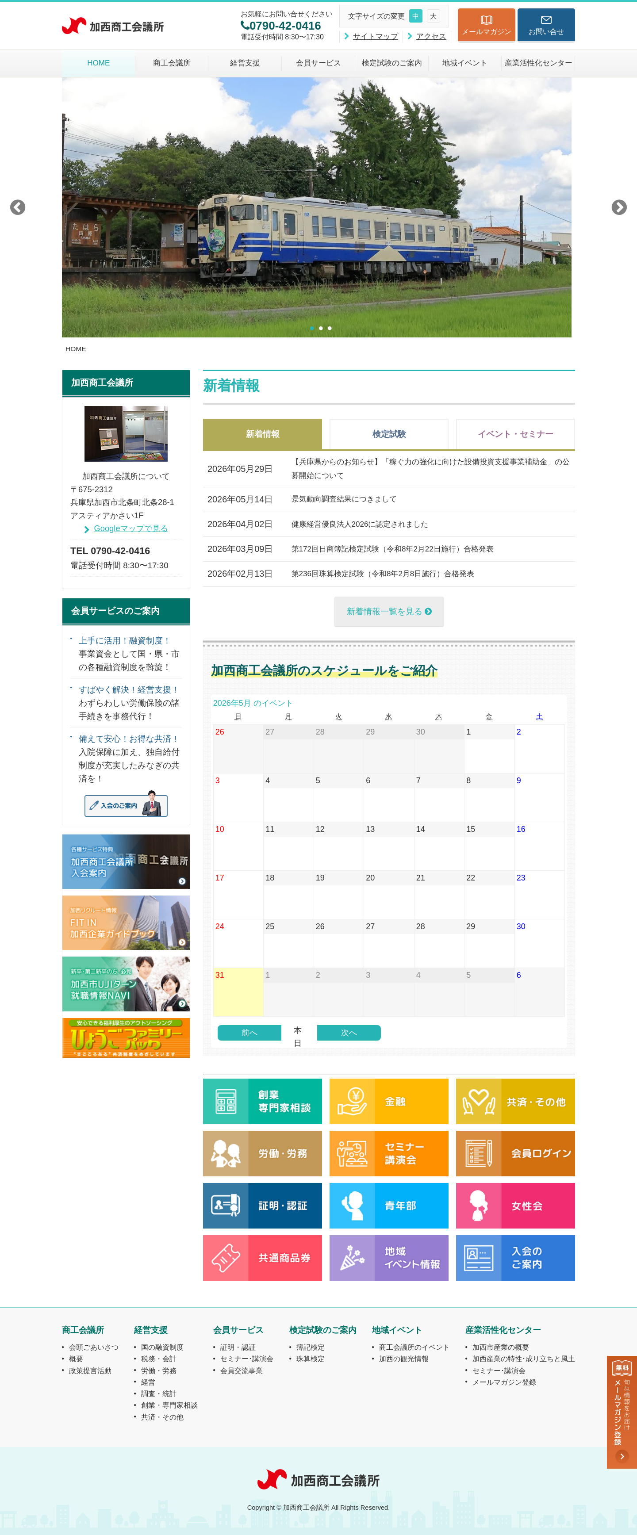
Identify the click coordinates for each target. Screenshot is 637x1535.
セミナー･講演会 (246, 1359)
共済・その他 (162, 1417)
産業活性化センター (538, 63)
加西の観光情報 (404, 1359)
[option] (318, 207)
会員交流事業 (241, 1370)
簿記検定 (310, 1347)
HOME (98, 63)
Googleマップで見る (131, 528)
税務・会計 (159, 1359)
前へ (249, 1032)
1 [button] (311, 328)
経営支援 (245, 63)
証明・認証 (238, 1347)
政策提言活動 (90, 1370)
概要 (76, 1359)
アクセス (431, 36)
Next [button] (619, 207)
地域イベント (464, 63)
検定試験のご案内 (392, 63)
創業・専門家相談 (169, 1405)
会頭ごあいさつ (94, 1347)
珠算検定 (310, 1359)
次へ (349, 1032)
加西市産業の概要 (500, 1347)
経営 (148, 1382)
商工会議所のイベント (414, 1347)
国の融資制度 (162, 1347)
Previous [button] (18, 207)
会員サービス (318, 63)
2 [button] (320, 328)
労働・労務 (159, 1370)
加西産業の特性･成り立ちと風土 (523, 1359)
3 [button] (329, 328)
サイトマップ (375, 36)
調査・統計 (159, 1393)
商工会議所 (172, 63)
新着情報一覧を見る (384, 611)
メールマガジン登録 (504, 1382)
